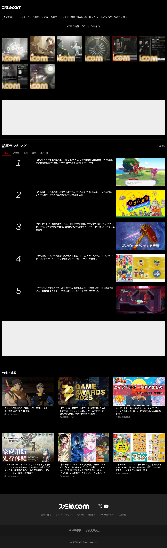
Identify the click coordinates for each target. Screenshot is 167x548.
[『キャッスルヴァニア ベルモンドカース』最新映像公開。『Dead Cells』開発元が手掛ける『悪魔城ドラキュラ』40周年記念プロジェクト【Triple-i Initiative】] (140, 300)
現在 (6, 153)
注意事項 (91, 515)
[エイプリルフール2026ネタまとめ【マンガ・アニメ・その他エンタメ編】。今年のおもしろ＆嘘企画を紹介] (139, 391)
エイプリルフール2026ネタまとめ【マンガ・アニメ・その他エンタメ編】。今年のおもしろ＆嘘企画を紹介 (138, 411)
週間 (26, 153)
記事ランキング (14, 146)
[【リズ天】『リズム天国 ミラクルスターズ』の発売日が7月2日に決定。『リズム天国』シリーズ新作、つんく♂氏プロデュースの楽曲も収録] (140, 204)
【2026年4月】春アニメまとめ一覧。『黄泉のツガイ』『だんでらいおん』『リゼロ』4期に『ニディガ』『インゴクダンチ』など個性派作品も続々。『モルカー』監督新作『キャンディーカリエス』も (82, 468)
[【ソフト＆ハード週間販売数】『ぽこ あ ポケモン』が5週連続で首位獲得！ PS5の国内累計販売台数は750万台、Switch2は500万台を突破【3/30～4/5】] (140, 172)
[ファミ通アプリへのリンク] (75, 530)
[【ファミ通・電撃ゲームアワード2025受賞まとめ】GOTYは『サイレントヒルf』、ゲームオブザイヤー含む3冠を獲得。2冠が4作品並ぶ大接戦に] (83, 391)
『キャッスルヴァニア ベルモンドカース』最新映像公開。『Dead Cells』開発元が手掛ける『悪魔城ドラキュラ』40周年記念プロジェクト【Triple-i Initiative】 (74, 289)
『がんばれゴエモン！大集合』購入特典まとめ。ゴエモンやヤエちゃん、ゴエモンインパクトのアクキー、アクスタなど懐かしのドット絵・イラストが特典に (75, 257)
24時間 (16, 153)
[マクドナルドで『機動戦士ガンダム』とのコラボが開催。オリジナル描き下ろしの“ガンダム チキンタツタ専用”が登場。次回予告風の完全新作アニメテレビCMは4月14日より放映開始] (140, 236)
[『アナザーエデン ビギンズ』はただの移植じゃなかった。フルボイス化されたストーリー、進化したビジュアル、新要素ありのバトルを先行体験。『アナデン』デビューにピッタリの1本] (28, 447)
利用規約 (80, 515)
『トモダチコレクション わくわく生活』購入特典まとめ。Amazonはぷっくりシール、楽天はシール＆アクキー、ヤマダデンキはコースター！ (138, 467)
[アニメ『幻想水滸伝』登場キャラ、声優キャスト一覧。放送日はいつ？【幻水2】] (28, 391)
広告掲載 (122, 515)
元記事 (7, 17)
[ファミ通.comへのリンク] (11, 7)
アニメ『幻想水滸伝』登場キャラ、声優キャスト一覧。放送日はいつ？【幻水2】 (27, 409)
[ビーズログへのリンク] (93, 530)
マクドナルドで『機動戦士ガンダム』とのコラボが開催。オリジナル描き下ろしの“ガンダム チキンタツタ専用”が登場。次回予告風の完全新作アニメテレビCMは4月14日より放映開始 (75, 227)
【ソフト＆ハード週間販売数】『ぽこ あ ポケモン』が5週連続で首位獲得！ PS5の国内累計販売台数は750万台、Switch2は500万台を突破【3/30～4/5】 (74, 161)
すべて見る (160, 146)
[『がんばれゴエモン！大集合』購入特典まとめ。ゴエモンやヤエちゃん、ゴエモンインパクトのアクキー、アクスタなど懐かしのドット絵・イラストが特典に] (140, 268)
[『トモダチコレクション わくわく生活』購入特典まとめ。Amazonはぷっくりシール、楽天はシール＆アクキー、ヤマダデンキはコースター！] (139, 447)
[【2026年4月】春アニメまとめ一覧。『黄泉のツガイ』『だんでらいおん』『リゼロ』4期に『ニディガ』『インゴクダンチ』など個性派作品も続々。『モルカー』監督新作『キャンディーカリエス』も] (83, 447)
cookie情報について (107, 515)
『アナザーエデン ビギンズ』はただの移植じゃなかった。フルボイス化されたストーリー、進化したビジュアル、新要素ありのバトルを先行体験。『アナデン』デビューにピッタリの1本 (27, 468)
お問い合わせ (46, 515)
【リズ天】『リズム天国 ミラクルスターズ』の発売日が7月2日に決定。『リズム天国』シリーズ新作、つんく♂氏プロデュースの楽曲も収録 (74, 193)
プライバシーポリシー (64, 515)
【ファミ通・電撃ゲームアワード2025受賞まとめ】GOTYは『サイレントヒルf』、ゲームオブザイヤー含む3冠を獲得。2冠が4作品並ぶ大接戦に (83, 411)
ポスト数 (44, 153)
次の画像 (93, 26)
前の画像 (74, 26)
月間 (34, 153)
